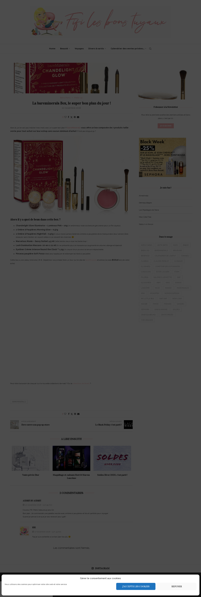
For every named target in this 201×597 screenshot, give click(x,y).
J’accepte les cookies (135, 586)
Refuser (176, 586)
